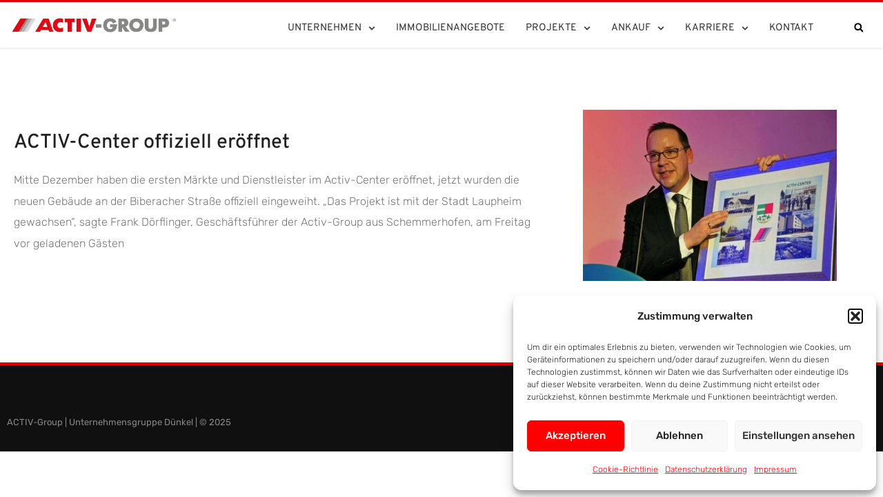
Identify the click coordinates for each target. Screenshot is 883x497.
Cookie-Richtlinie (625, 469)
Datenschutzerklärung (706, 469)
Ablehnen (679, 435)
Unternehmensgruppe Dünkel (131, 422)
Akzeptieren (576, 435)
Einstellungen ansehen (798, 435)
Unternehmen (331, 28)
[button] (855, 316)
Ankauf (637, 28)
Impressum (775, 469)
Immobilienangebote (450, 28)
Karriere (716, 28)
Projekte (558, 28)
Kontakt (791, 28)
